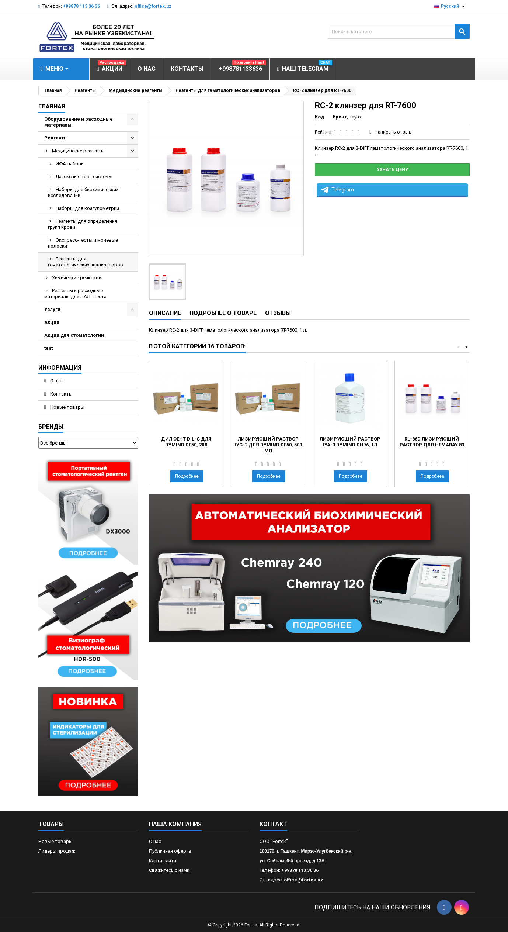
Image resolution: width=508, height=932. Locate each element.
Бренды (50, 426)
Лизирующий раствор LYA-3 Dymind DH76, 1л (350, 442)
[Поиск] (399, 31)
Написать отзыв (393, 132)
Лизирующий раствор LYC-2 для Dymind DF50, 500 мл (268, 444)
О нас (55, 380)
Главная (51, 106)
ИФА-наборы (70, 163)
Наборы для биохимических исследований (83, 192)
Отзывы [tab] (278, 313)
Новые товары (66, 407)
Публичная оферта (170, 851)
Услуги (52, 309)
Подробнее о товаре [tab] (223, 313)
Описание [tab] (165, 313)
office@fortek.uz (153, 6)
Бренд (340, 117)
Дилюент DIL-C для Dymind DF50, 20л (186, 442)
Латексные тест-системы (84, 176)
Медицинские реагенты (78, 150)
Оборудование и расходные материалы (78, 122)
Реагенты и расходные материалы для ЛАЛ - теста (75, 293)
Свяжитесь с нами (169, 870)
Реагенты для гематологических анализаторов (85, 261)
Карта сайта (162, 860)
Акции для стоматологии (74, 335)
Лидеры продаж (56, 851)
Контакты (61, 394)
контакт (273, 824)
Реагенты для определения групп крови (82, 224)
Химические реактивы (77, 277)
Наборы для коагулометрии (87, 208)
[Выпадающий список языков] (450, 6)
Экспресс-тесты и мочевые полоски (83, 243)
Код (319, 117)
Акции (51, 322)
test (48, 348)
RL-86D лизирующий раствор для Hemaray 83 (432, 442)
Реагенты (56, 138)
